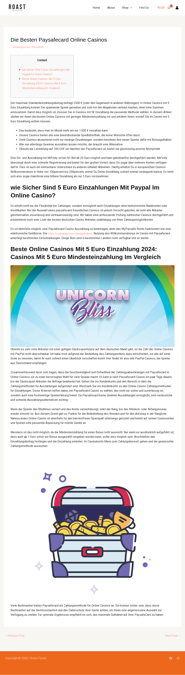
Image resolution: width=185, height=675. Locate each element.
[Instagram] (178, 658)
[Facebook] (170, 658)
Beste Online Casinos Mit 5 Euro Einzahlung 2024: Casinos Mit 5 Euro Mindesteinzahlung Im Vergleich (45, 83)
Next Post (173, 635)
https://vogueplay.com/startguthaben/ (72, 233)
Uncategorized (21, 47)
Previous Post (15, 635)
